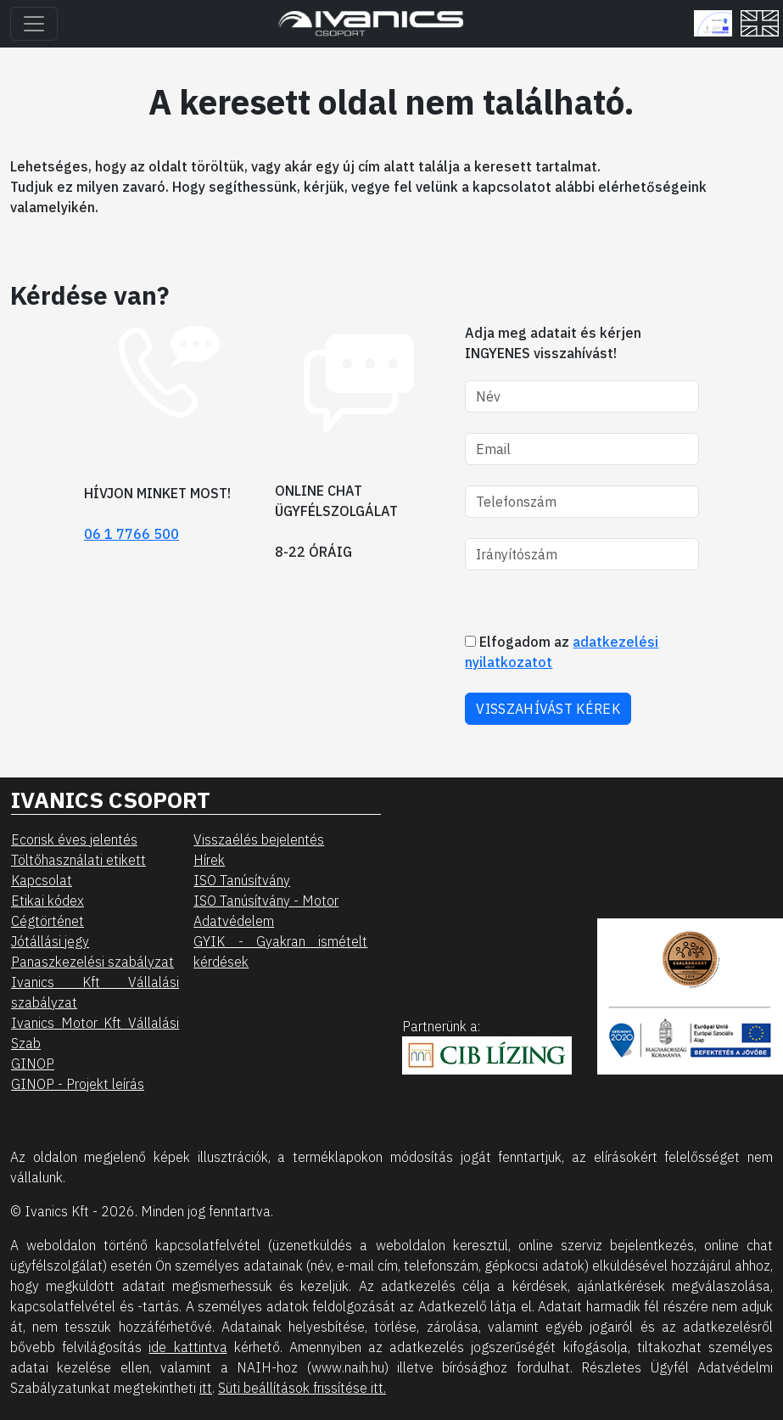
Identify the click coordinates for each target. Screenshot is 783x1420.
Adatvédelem (233, 920)
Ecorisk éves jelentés (74, 839)
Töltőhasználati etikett (78, 859)
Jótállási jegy (50, 941)
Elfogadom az (561, 652)
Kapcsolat (41, 880)
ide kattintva (187, 1347)
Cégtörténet (47, 920)
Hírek (209, 859)
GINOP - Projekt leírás (77, 1083)
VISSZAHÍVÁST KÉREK (547, 708)
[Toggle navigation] (34, 24)
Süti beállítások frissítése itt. (302, 1387)
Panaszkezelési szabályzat (92, 961)
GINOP (32, 1063)
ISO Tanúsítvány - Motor (265, 900)
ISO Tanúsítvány (241, 880)
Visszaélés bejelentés (258, 839)
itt (205, 1387)
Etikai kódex (47, 900)
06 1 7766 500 (131, 533)
